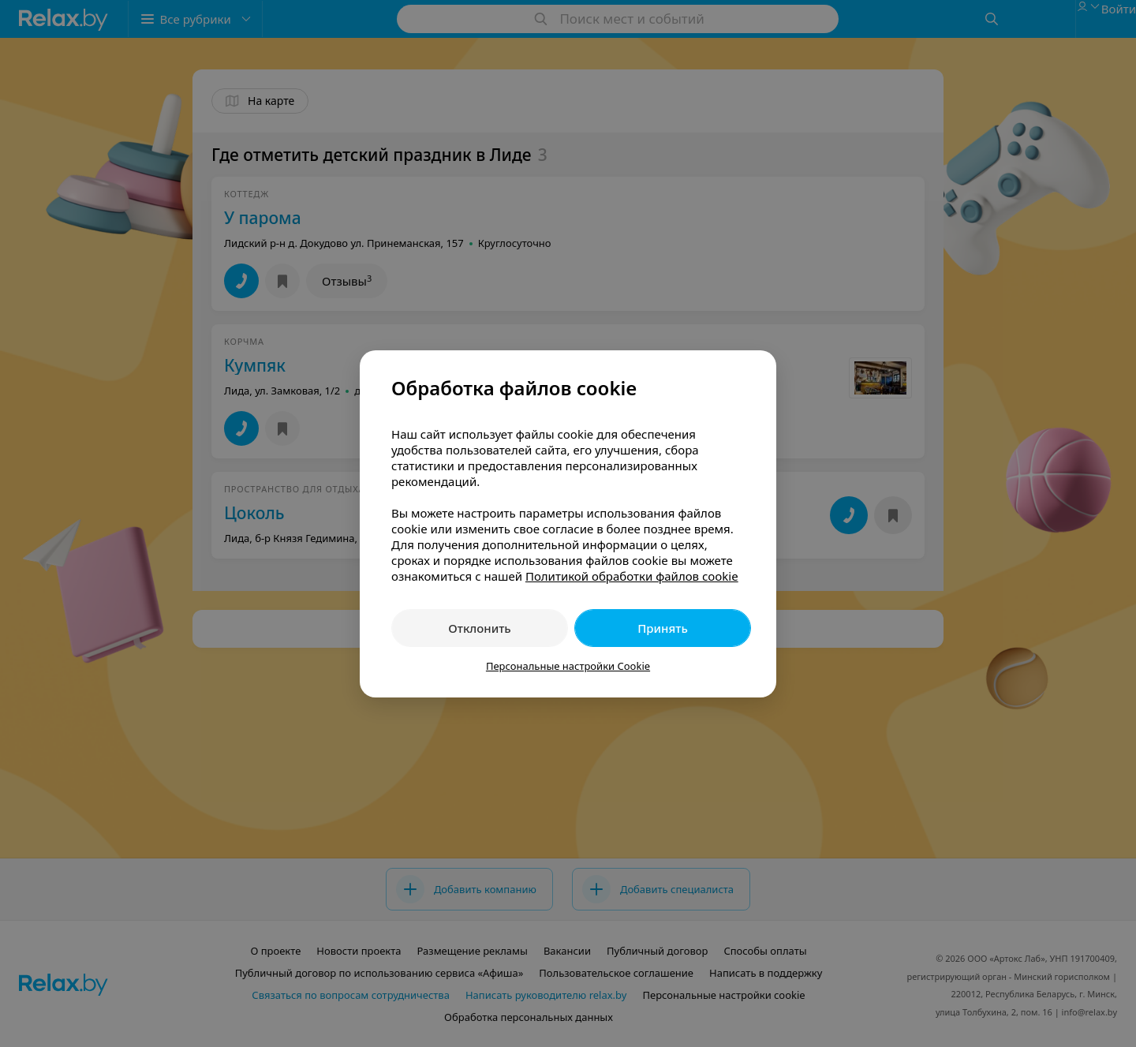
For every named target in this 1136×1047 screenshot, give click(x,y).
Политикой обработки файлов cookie (631, 576)
